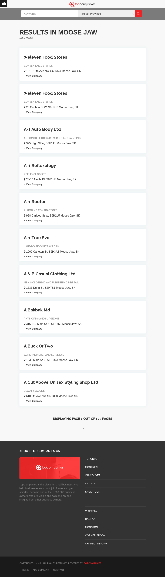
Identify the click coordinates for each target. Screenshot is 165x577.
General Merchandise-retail (44, 354)
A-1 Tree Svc (36, 237)
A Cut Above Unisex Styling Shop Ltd (61, 382)
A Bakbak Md (37, 309)
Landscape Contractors (41, 246)
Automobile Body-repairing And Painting (52, 138)
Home (25, 570)
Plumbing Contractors (40, 210)
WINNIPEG (91, 510)
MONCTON (91, 527)
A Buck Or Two (38, 346)
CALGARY (91, 483)
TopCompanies (92, 563)
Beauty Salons (34, 391)
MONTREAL (92, 467)
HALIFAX (90, 518)
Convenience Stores (38, 65)
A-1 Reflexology (40, 165)
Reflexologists (35, 174)
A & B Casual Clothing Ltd (50, 273)
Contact (59, 570)
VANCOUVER (93, 475)
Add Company (41, 570)
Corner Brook (95, 535)
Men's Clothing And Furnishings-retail (51, 282)
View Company (33, 76)
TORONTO (91, 458)
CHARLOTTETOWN (96, 543)
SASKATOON (92, 491)
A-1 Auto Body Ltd (42, 129)
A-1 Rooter (35, 201)
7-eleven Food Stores (45, 57)
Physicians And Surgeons (41, 318)
